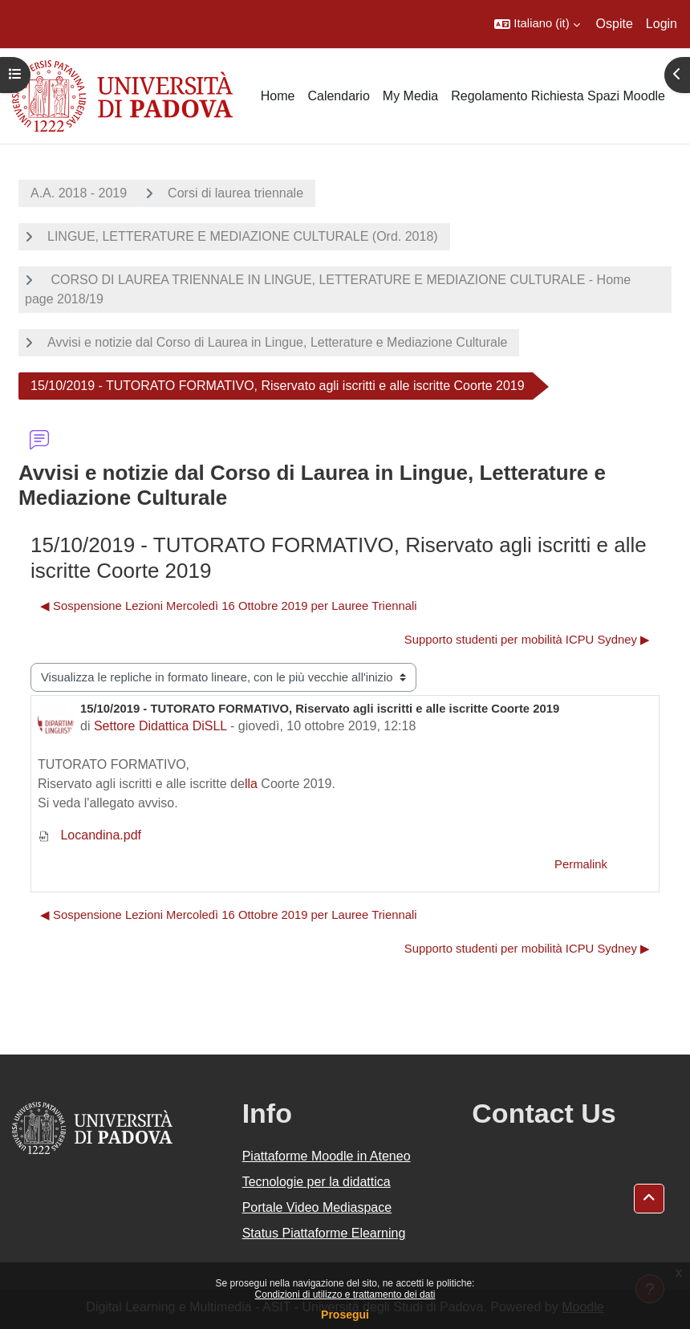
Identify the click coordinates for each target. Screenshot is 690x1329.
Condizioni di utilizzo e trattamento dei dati (345, 1294)
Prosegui (345, 1314)
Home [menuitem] (278, 96)
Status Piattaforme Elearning (324, 1233)
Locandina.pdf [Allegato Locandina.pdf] (89, 835)
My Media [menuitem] (410, 96)
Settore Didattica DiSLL (160, 726)
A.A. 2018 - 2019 (78, 193)
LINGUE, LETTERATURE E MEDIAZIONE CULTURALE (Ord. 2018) (242, 236)
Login (661, 23)
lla (251, 783)
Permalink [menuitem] (580, 864)
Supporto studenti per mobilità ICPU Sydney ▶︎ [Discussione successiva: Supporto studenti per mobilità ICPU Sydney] (527, 639)
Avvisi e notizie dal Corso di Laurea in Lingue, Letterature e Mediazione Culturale (277, 342)
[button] (537, 24)
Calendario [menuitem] (338, 96)
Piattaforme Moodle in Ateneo (326, 1156)
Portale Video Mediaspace (317, 1207)
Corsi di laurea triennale (235, 193)
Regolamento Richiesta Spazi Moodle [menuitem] (558, 96)
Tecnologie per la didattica (316, 1182)
